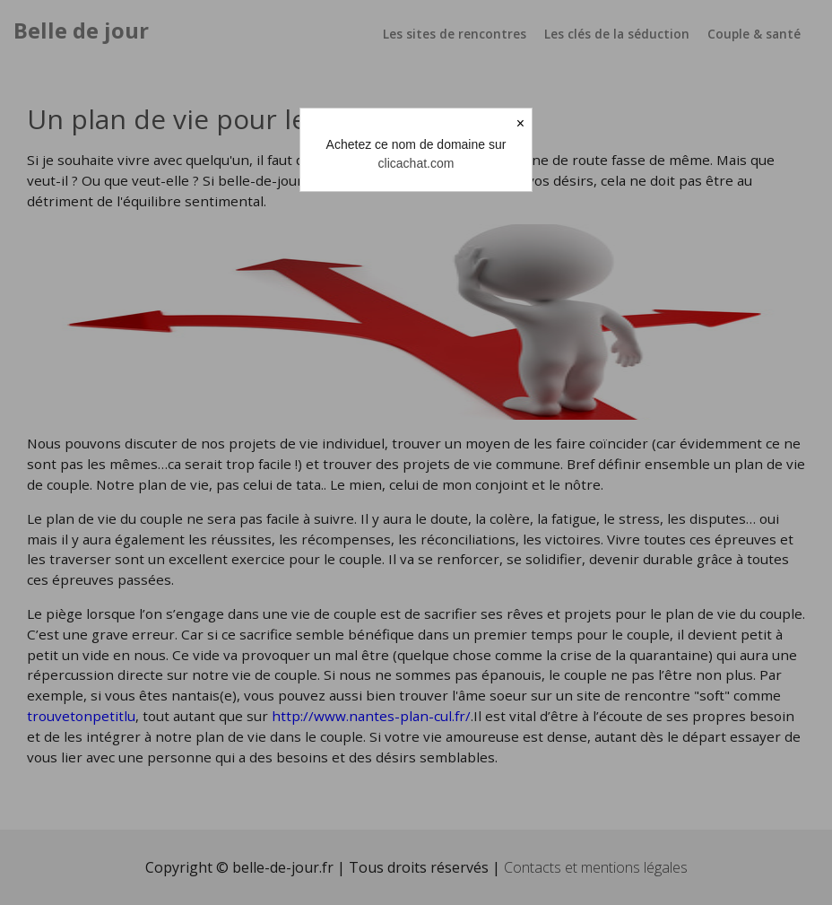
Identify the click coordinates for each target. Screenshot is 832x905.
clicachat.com (416, 163)
